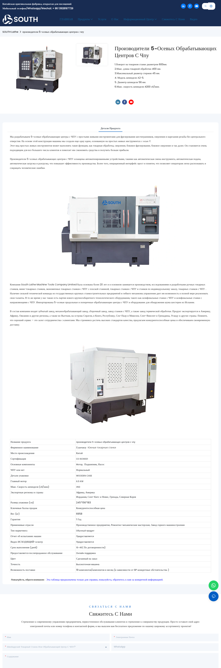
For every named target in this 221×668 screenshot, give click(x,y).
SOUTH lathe (10, 32)
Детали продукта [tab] (110, 128)
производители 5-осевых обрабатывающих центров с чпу (53, 32)
